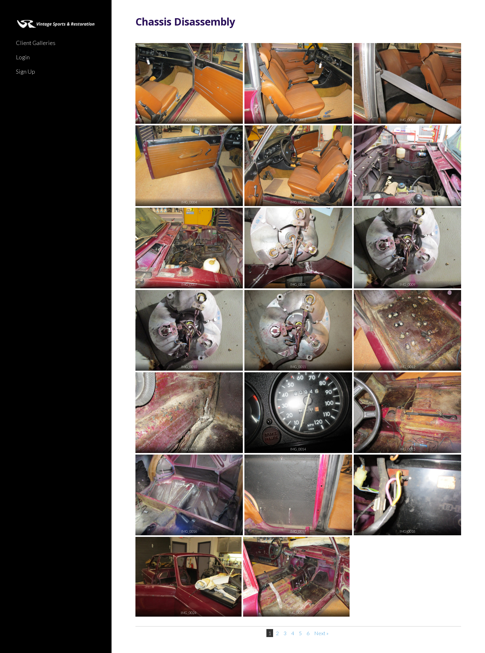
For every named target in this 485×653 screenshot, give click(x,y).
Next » (321, 633)
